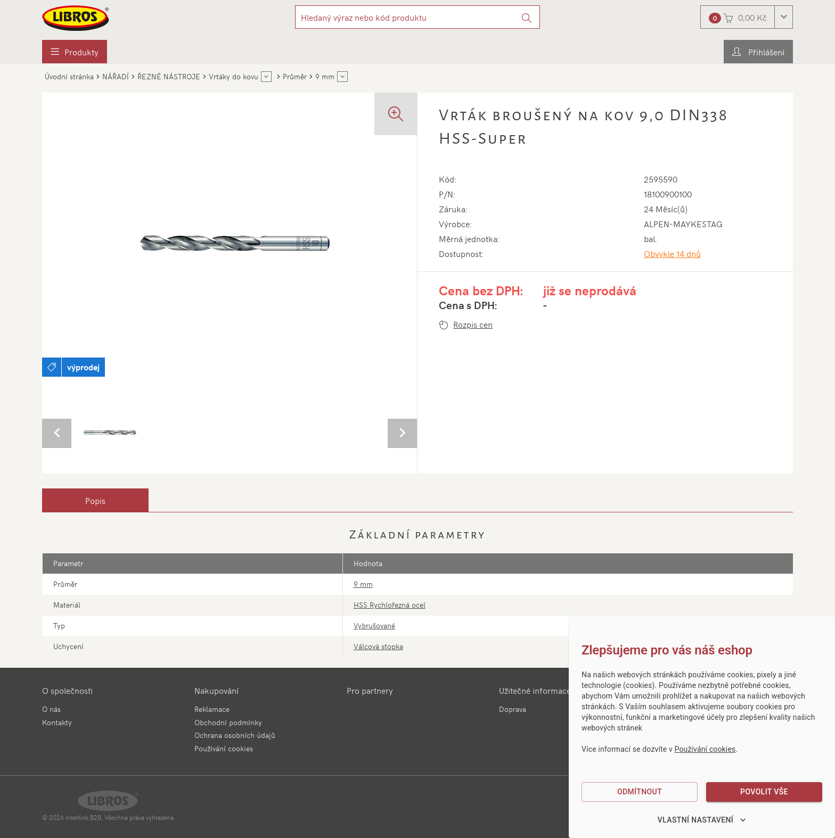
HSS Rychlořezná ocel (389, 605)
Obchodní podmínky (228, 722)
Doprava (512, 709)
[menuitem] (74, 51)
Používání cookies (223, 748)
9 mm (363, 584)
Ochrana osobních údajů (234, 735)
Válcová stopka (378, 646)
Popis (95, 500)
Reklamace (212, 709)
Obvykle (672, 253)
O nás (51, 709)
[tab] (95, 500)
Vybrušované (374, 625)
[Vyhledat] (527, 17)
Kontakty (57, 722)
